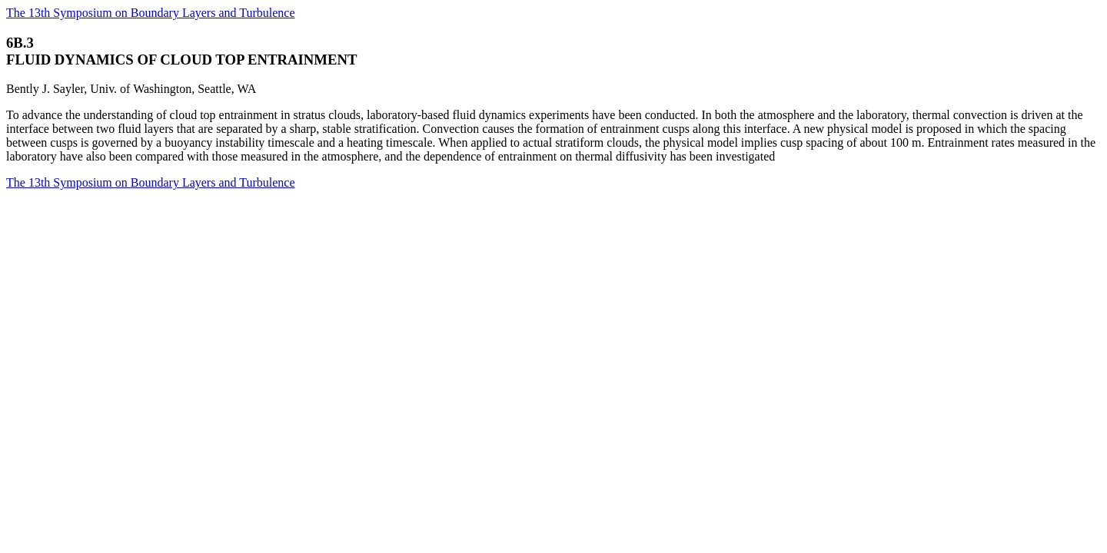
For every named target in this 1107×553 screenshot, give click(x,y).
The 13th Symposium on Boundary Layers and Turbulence (150, 12)
